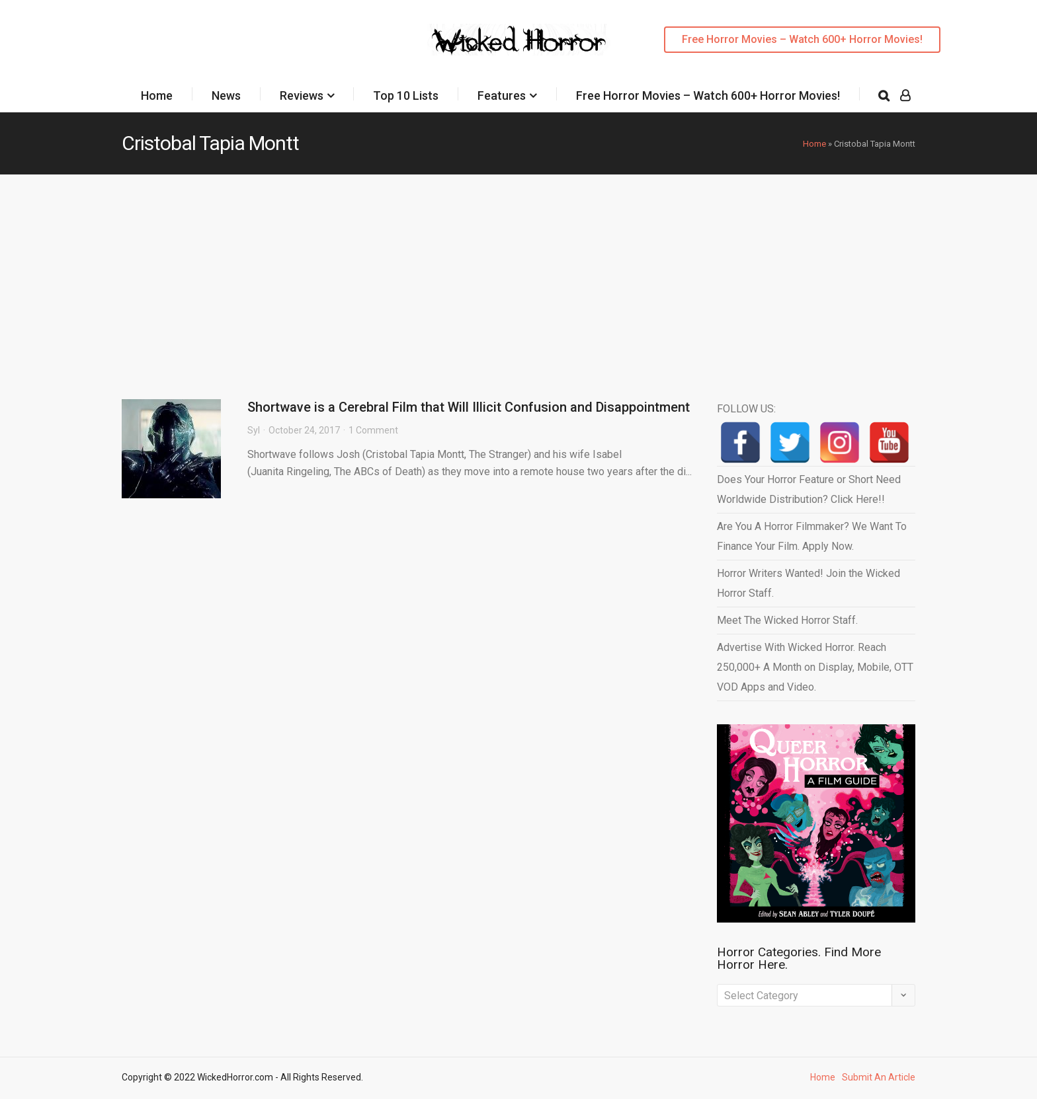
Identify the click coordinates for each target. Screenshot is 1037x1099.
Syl (253, 430)
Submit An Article (878, 1077)
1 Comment (373, 430)
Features (501, 95)
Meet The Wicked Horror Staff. (787, 620)
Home (157, 95)
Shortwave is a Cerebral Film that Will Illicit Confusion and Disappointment (468, 407)
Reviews (301, 95)
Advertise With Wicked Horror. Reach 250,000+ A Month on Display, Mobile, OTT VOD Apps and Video (815, 667)
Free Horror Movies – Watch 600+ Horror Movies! (802, 39)
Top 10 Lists (405, 95)
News (226, 95)
